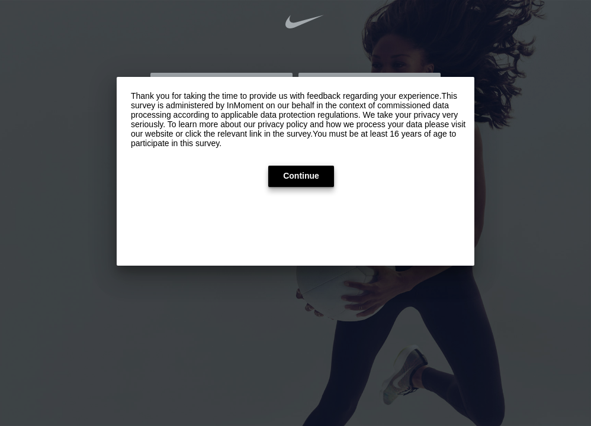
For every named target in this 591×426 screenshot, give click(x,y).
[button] (301, 176)
